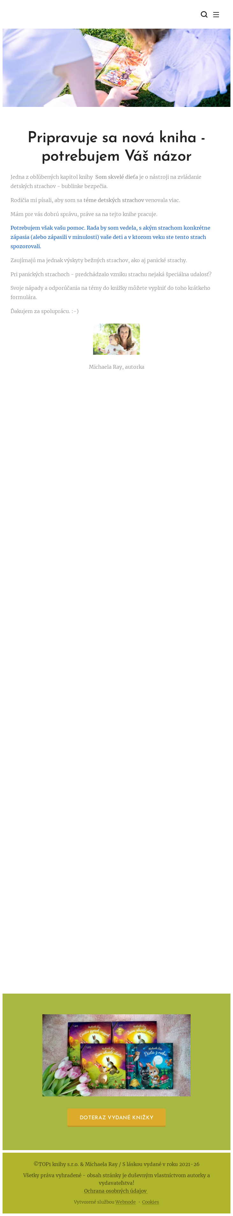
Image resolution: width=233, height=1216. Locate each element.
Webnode (125, 1202)
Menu (216, 14)
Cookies (150, 1202)
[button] (203, 14)
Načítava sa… (117, 673)
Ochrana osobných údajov (116, 1191)
